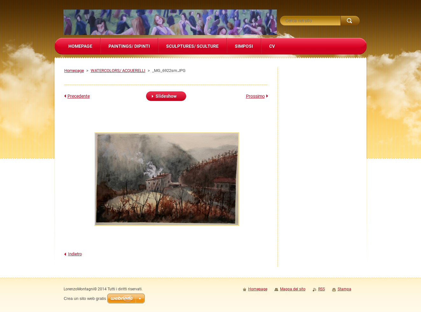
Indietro (75, 254)
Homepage (74, 70)
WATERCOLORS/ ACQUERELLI (118, 70)
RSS (321, 289)
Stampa (344, 289)
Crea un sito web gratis (85, 298)
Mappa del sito (292, 289)
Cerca (350, 20)
